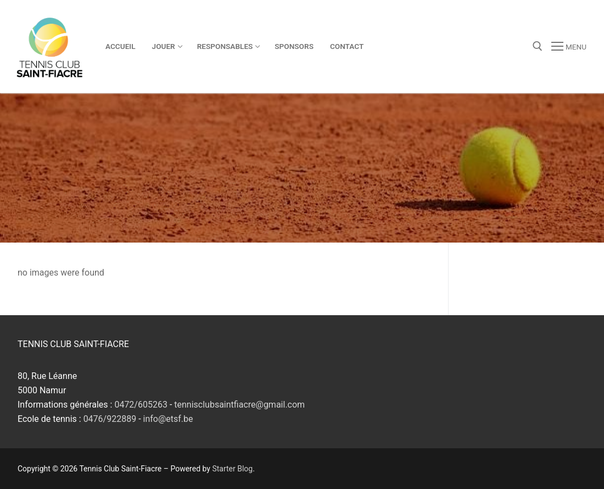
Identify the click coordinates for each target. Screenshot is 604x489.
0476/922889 (110, 419)
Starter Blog (232, 468)
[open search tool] (538, 46)
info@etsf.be (168, 419)
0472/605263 (140, 404)
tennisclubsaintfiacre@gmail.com (239, 404)
